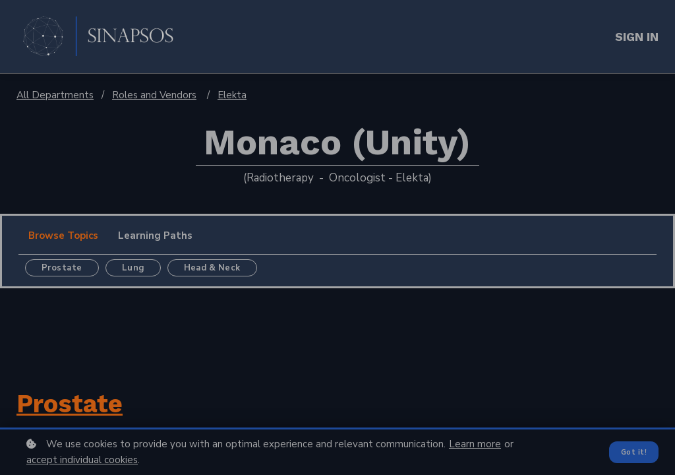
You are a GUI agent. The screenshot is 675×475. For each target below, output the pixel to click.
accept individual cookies (82, 459)
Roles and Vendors (154, 95)
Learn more (475, 444)
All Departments (55, 95)
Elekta (232, 95)
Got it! (633, 452)
